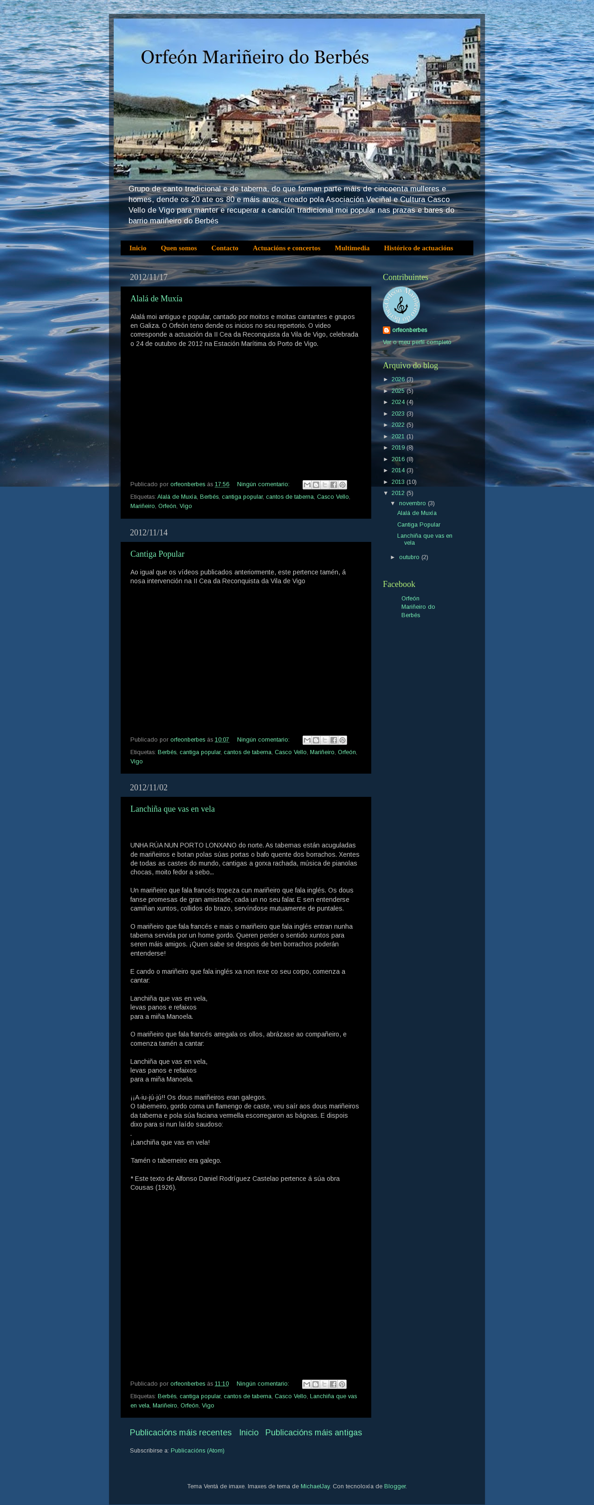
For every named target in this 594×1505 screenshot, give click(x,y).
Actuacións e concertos (287, 248)
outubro (410, 557)
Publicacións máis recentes (181, 1432)
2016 (399, 459)
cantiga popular (242, 497)
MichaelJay (315, 1486)
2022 (399, 425)
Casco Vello (333, 497)
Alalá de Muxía (156, 298)
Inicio (138, 248)
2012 (399, 493)
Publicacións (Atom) (198, 1450)
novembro (413, 503)
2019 (399, 447)
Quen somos (179, 248)
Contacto (224, 248)
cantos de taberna (290, 497)
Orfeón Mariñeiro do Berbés (418, 606)
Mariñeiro (142, 506)
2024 (399, 402)
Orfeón (167, 506)
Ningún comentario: (264, 484)
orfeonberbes (409, 330)
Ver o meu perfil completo (417, 342)
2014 (399, 470)
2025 (399, 391)
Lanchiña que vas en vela (172, 809)
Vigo (186, 506)
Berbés (209, 497)
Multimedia (352, 248)
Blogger (395, 1486)
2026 (399, 379)
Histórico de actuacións (418, 248)
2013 (399, 482)
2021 (399, 436)
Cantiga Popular (157, 554)
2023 (399, 413)
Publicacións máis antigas (313, 1432)
